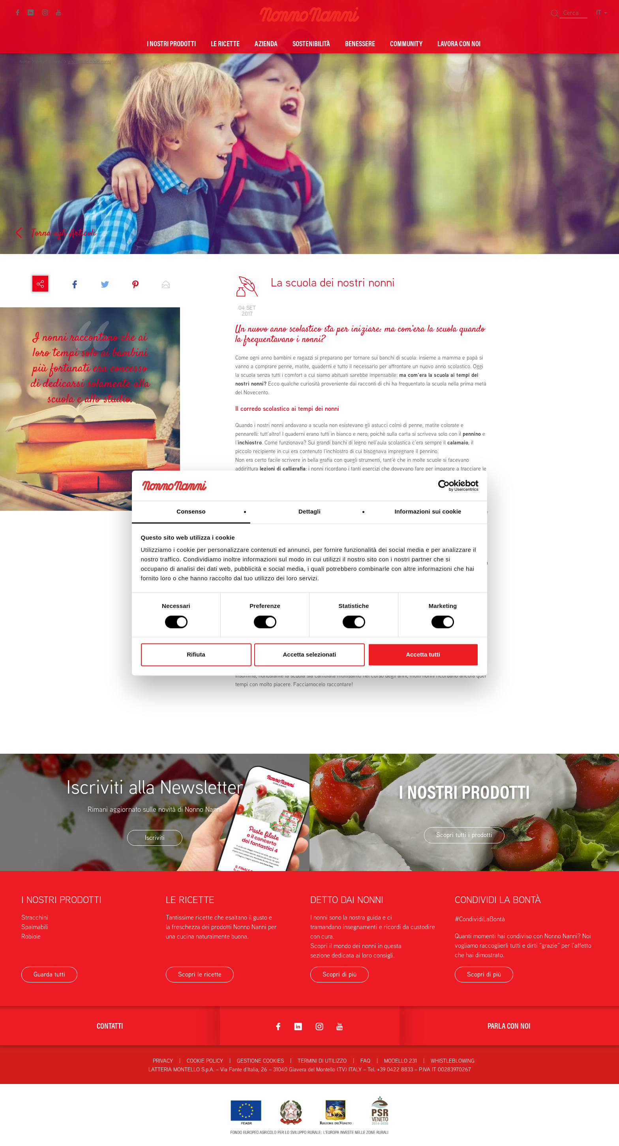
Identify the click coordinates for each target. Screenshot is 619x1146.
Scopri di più (339, 974)
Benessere (360, 43)
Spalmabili (34, 926)
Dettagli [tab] (309, 511)
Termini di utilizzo (322, 1061)
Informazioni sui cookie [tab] (428, 511)
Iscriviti (155, 837)
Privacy (163, 1061)
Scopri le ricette (199, 974)
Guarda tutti (49, 974)
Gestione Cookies (260, 1061)
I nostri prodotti (171, 43)
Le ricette (225, 43)
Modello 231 (400, 1061)
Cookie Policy (205, 1061)
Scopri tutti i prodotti (464, 834)
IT (601, 12)
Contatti (110, 1025)
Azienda (266, 43)
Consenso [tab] (190, 511)
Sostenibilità (311, 43)
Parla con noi (509, 1025)
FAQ (365, 1061)
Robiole (31, 936)
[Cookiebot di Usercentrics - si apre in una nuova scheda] (443, 485)
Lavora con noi (458, 43)
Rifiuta (196, 654)
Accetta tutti (423, 654)
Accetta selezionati (309, 654)
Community (406, 43)
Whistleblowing (453, 1061)
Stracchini (34, 917)
